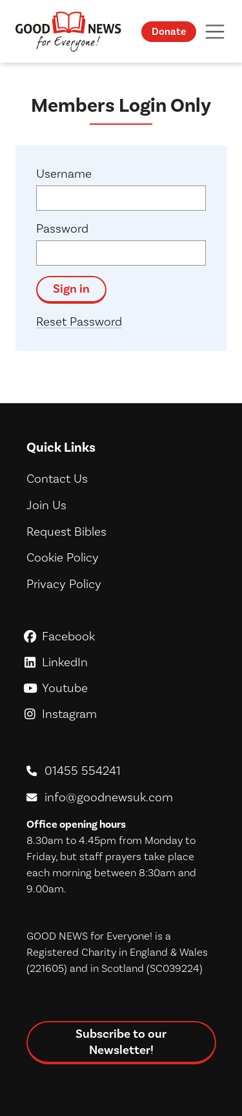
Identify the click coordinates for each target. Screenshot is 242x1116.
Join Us (46, 505)
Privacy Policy (63, 583)
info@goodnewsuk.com (109, 797)
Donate (169, 31)
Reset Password (79, 321)
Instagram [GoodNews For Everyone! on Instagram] (121, 713)
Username (64, 173)
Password (62, 228)
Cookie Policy (62, 557)
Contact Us (57, 478)
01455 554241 (83, 770)
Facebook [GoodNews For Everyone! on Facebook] (121, 636)
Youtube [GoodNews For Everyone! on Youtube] (121, 687)
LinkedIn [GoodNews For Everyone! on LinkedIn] (121, 662)
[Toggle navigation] (214, 31)
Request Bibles (66, 531)
